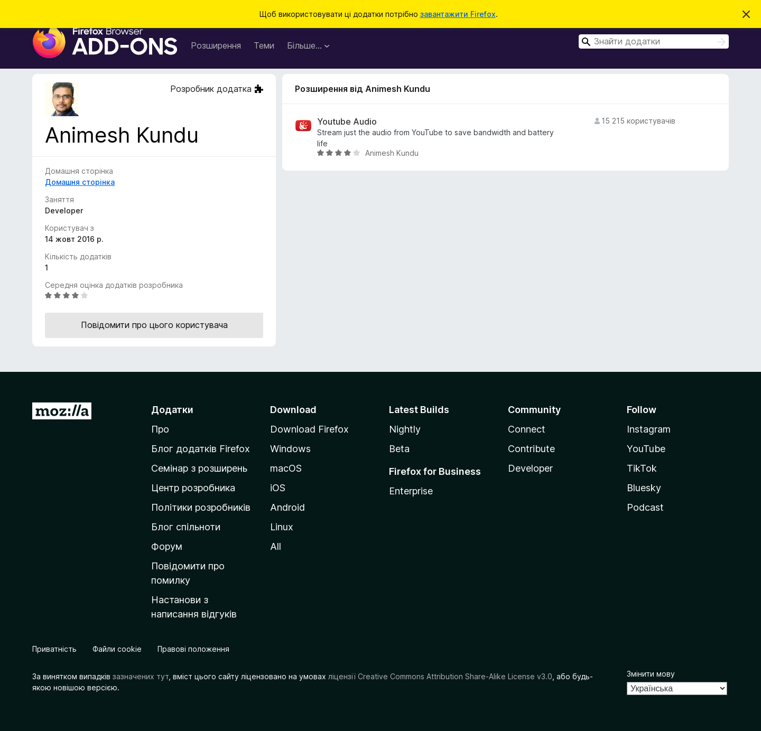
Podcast (645, 507)
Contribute (531, 448)
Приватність (54, 648)
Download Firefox (309, 429)
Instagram (649, 429)
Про (160, 429)
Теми (264, 45)
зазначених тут (141, 676)
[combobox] (654, 41)
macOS (286, 468)
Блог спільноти (185, 526)
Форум (166, 546)
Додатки (172, 409)
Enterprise (411, 490)
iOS (277, 487)
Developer (530, 468)
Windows (290, 448)
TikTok (642, 468)
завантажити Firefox (458, 14)
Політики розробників (200, 507)
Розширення (216, 45)
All (275, 546)
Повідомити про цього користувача (154, 325)
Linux (281, 526)
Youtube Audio (347, 122)
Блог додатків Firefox (200, 448)
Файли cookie (117, 648)
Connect (526, 429)
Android (287, 507)
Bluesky (644, 487)
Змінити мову (651, 673)
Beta (399, 448)
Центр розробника (193, 487)
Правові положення (193, 648)
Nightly (405, 429)
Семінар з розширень (199, 468)
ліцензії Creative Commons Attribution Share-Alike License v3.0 (440, 676)
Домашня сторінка (80, 181)
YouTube (646, 448)
